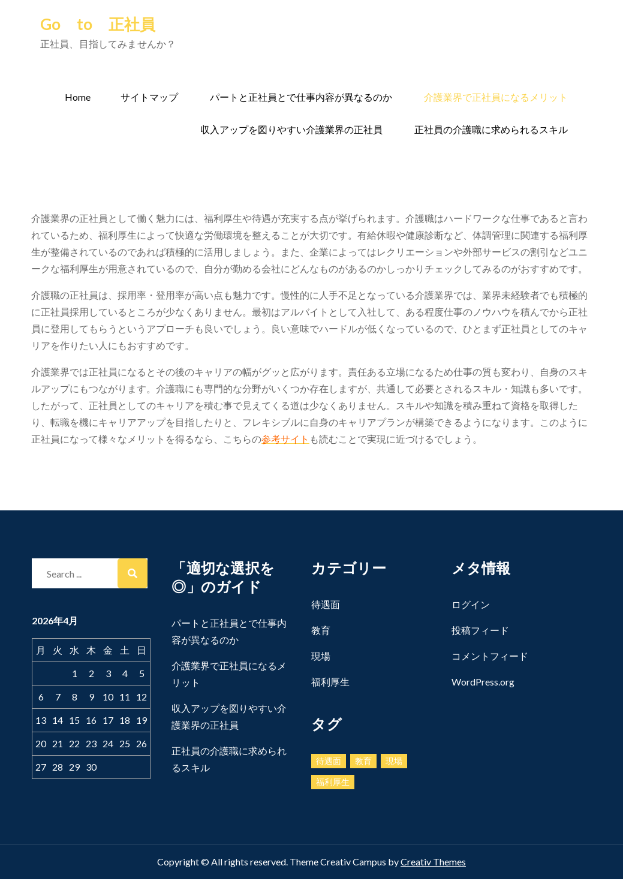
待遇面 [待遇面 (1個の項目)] (328, 761)
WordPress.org (483, 681)
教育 (320, 630)
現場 (320, 656)
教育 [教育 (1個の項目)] (363, 761)
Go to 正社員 (97, 24)
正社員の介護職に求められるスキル (491, 129)
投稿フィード (480, 630)
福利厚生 (330, 681)
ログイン (471, 604)
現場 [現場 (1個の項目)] (394, 761)
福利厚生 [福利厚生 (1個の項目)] (333, 782)
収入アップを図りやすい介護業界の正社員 (291, 129)
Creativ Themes (433, 861)
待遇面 (325, 604)
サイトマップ (149, 97)
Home (78, 97)
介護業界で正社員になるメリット (496, 97)
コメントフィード (490, 656)
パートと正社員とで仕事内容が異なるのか (301, 97)
